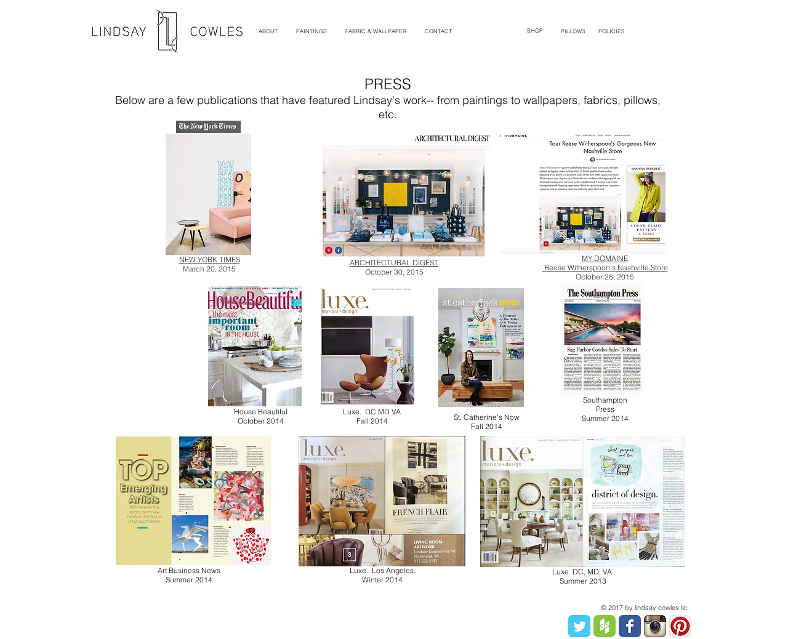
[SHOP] (535, 31)
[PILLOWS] (572, 31)
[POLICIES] (611, 31)
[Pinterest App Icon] (680, 626)
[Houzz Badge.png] (604, 626)
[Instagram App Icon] (655, 626)
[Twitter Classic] (579, 626)
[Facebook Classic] (630, 626)
